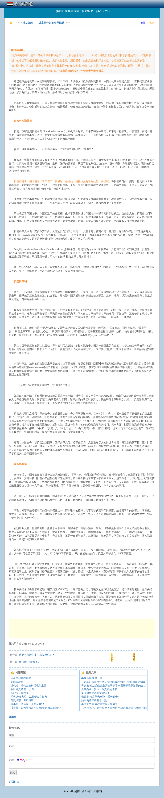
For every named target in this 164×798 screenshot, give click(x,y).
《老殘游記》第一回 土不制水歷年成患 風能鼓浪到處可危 (114, 707)
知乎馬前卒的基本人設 (94, 700)
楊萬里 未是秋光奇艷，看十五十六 (100, 696)
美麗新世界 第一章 (91, 678)
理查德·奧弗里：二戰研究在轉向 (29, 696)
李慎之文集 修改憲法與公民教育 (99, 704)
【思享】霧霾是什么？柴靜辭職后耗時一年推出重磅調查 (113, 682)
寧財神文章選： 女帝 (22, 689)
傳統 (151, 22)
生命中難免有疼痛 (21, 678)
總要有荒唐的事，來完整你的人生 (38, 654)
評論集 (12, 716)
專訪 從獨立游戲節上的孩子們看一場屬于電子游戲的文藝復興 (116, 685)
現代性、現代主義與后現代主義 (28, 685)
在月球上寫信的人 (29, 662)
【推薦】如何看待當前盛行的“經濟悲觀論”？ (36, 707)
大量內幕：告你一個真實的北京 (99, 689)
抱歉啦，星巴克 (20, 693)
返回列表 (14, 781)
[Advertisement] (67, 35)
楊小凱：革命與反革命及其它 (27, 704)
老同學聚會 (17, 682)
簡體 (143, 22)
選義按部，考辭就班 (22, 700)
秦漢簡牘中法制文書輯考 (95, 693)
